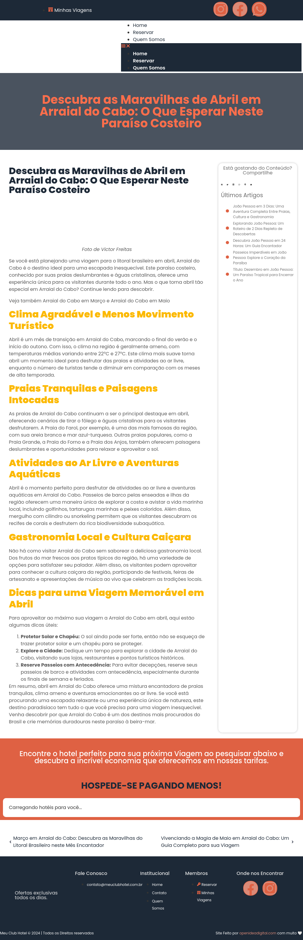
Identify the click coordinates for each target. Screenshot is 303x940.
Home (140, 25)
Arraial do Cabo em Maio (140, 300)
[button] (211, 46)
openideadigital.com (257, 933)
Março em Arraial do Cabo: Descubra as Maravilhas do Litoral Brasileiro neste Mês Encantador (75, 842)
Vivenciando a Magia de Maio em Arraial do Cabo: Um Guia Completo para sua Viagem (228, 842)
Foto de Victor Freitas (107, 249)
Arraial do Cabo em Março (74, 300)
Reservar (143, 32)
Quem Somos (149, 39)
